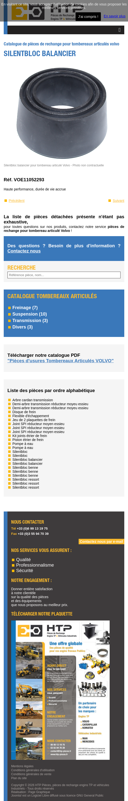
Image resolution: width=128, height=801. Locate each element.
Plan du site (19, 778)
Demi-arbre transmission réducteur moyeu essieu (50, 404)
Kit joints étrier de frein (29, 436)
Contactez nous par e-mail (101, 542)
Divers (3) (22, 327)
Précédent (17, 201)
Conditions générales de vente (31, 774)
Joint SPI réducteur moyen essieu (38, 424)
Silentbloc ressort (25, 479)
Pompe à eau (22, 444)
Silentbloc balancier (27, 460)
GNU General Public (89, 795)
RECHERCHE (21, 268)
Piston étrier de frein (27, 440)
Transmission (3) (30, 320)
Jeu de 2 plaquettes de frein (33, 420)
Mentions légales (22, 766)
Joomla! (16, 795)
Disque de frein (24, 412)
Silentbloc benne (25, 468)
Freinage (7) (25, 307)
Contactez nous (24, 251)
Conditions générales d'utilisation (33, 770)
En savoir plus (115, 16)
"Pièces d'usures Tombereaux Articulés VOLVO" (60, 360)
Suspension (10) (29, 314)
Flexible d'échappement (30, 416)
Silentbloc (20, 452)
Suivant (118, 201)
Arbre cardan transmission (32, 400)
